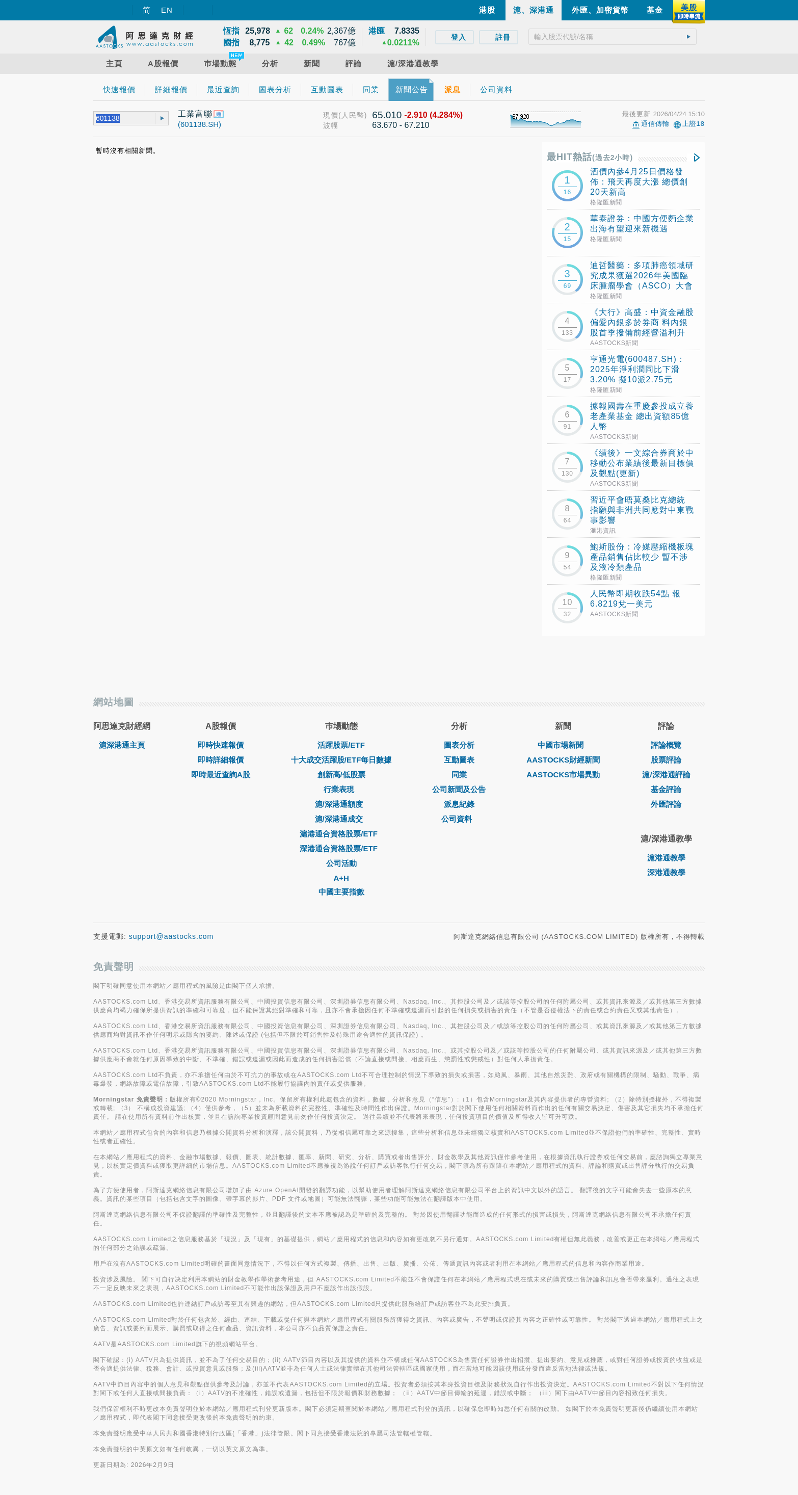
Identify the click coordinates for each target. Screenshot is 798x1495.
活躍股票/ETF (341, 745)
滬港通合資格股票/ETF (341, 833)
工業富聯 (195, 114)
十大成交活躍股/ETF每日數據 (341, 759)
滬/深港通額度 (341, 804)
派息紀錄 (459, 804)
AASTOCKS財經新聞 (563, 759)
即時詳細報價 (221, 759)
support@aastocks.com (171, 936)
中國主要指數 (341, 891)
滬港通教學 (666, 857)
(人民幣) (352, 115)
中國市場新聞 (563, 745)
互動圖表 (459, 759)
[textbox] (612, 37)
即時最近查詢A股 (220, 774)
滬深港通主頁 (122, 745)
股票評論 (666, 759)
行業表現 (341, 789)
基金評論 (666, 789)
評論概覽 (666, 745)
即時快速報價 (221, 745)
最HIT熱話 (590, 157)
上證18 (693, 123)
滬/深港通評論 (666, 774)
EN (167, 10)
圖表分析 (459, 745)
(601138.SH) (199, 124)
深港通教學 (666, 872)
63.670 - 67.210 (400, 125)
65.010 (387, 115)
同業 (459, 774)
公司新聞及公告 (459, 789)
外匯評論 (666, 804)
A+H (341, 878)
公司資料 (459, 819)
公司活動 (341, 863)
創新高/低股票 (341, 774)
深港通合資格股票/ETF (341, 848)
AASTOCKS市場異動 (563, 774)
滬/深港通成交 (341, 819)
